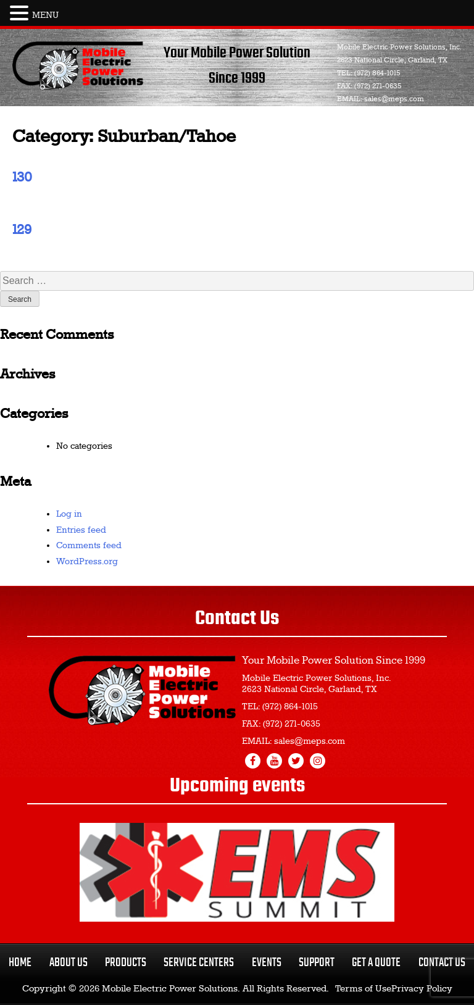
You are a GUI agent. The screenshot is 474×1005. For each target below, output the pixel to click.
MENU (45, 15)
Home (20, 963)
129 (21, 230)
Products (125, 963)
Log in (69, 514)
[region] (237, 872)
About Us (68, 963)
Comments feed (89, 545)
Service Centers (199, 963)
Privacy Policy (421, 989)
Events (266, 963)
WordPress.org (87, 561)
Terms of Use (363, 989)
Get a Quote (376, 963)
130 (22, 178)
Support (317, 963)
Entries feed (81, 530)
